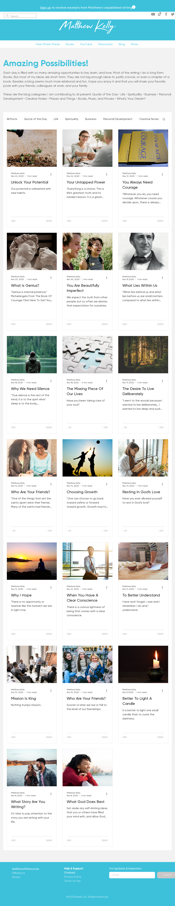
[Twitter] (172, 14)
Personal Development (117, 119)
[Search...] (19, 16)
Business (90, 119)
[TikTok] (159, 14)
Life (56, 119)
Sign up (45, 7)
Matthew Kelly (87, 27)
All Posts (12, 119)
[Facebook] (166, 14)
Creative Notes (149, 119)
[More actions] (52, 174)
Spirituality (71, 119)
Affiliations (18, 873)
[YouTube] (153, 14)
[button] (164, 119)
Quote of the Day (35, 119)
